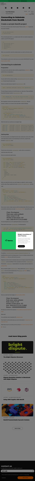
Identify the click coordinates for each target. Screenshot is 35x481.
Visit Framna (21, 246)
